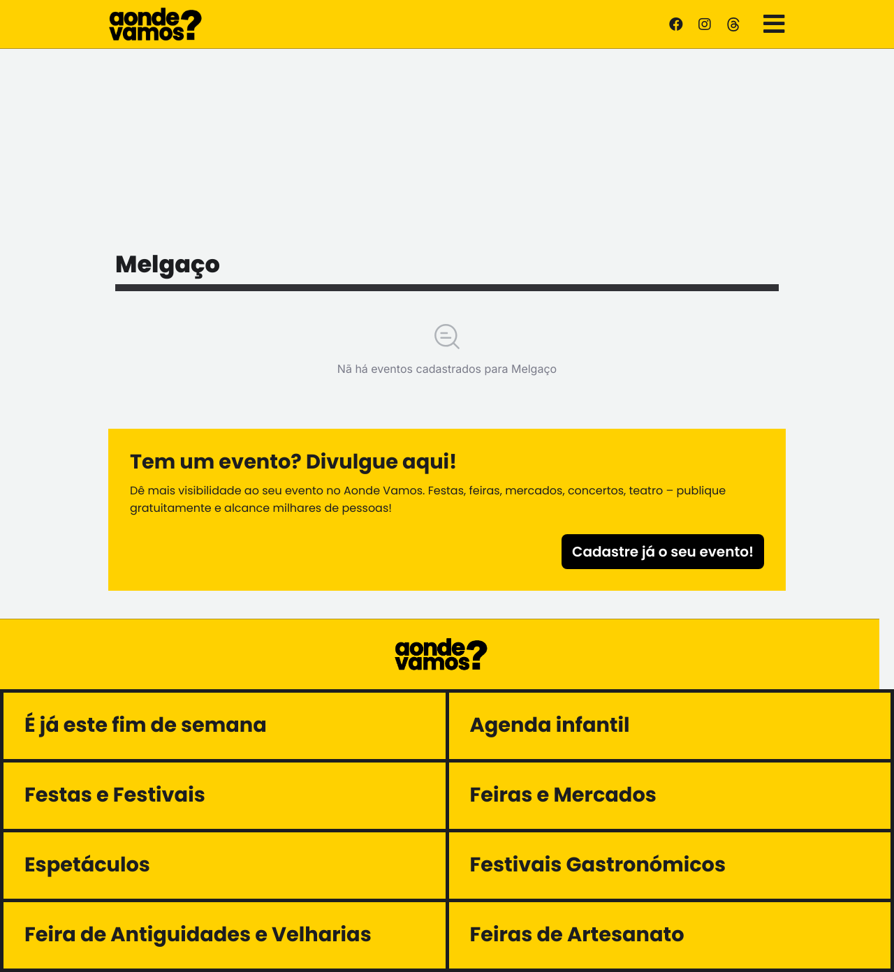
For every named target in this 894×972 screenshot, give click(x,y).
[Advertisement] (447, 146)
